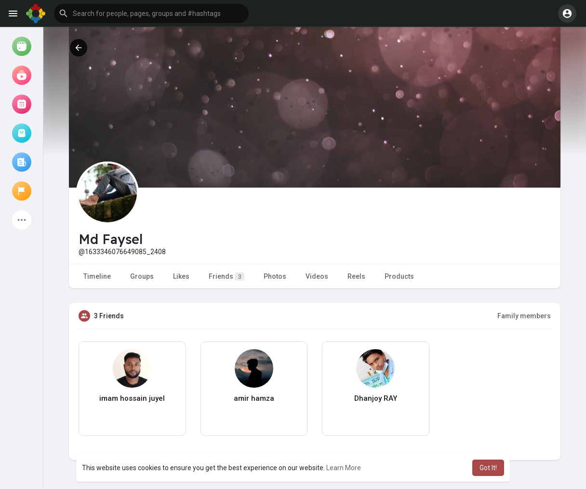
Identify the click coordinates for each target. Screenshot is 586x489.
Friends (226, 276)
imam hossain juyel (132, 398)
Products (399, 276)
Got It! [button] (488, 468)
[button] (151, 13)
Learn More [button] (343, 468)
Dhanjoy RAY (375, 398)
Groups (142, 276)
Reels (356, 276)
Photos (275, 276)
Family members (524, 316)
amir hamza (254, 398)
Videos (317, 276)
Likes (181, 276)
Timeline (97, 276)
